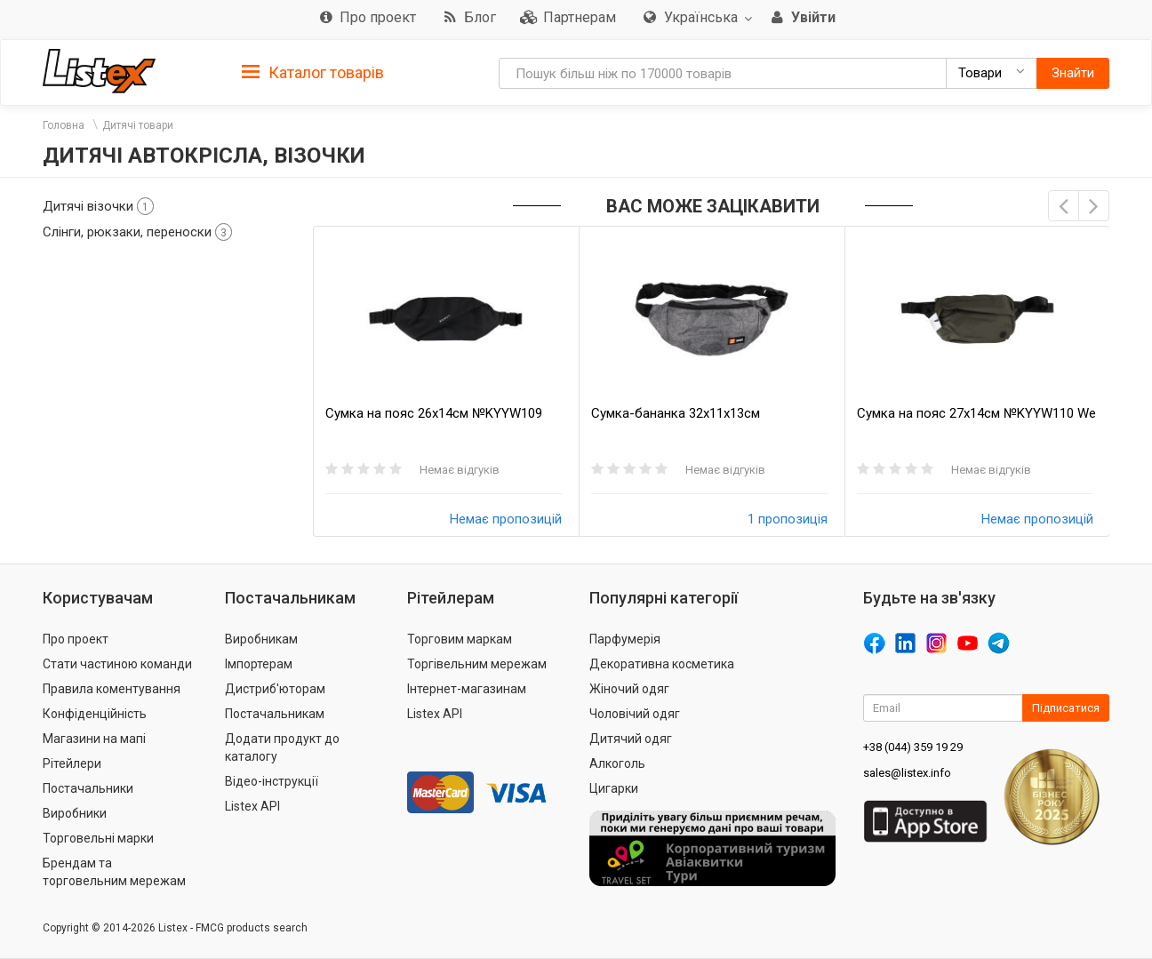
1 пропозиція (788, 519)
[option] (446, 381)
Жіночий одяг (629, 689)
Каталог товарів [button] (313, 72)
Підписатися (1066, 708)
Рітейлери (72, 763)
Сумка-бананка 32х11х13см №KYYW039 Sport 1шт (675, 413)
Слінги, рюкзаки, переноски (137, 232)
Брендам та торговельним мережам (114, 872)
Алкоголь (617, 763)
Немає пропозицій (506, 519)
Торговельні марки (98, 838)
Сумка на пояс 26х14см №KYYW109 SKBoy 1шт (433, 413)
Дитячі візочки (98, 206)
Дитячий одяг (630, 738)
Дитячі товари (137, 125)
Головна (63, 125)
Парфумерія (624, 639)
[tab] (313, 71)
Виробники (75, 813)
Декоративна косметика (661, 664)
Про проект (75, 639)
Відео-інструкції (271, 781)
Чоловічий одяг (634, 714)
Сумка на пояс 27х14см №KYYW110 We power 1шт (976, 413)
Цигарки (613, 788)
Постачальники (88, 788)
